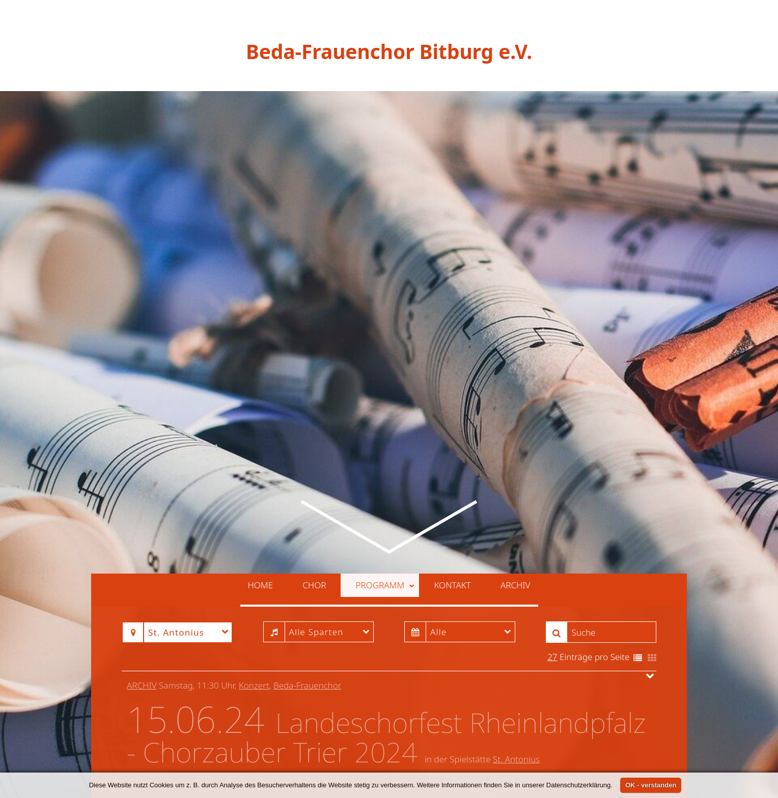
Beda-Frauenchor (307, 628)
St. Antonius (516, 701)
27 (552, 599)
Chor (314, 527)
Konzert (254, 628)
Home (260, 527)
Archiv (516, 527)
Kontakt (452, 527)
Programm (385, 527)
